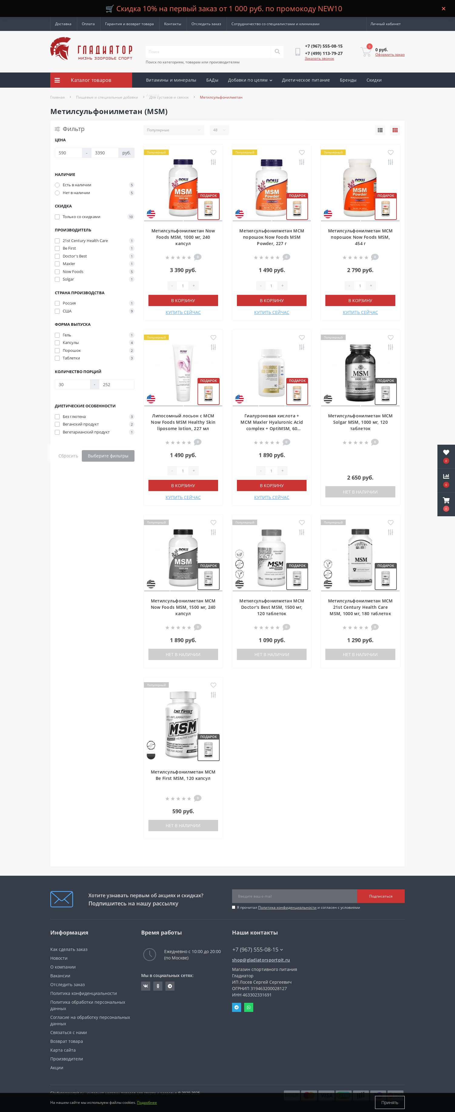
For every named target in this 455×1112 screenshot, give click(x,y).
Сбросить (68, 456)
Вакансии (60, 976)
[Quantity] (183, 285)
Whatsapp (249, 1007)
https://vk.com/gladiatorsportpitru (145, 986)
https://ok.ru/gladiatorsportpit (158, 986)
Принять (389, 1102)
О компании (63, 967)
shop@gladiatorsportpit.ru (261, 960)
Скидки (374, 80)
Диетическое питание (306, 80)
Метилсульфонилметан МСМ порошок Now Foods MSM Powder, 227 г (271, 237)
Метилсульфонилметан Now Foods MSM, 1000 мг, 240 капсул (183, 237)
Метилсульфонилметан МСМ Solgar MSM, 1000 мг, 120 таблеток (360, 422)
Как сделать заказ (69, 949)
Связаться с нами (68, 1032)
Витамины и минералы (171, 80)
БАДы (212, 80)
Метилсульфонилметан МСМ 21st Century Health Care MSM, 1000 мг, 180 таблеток (360, 607)
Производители (66, 1059)
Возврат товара (66, 1041)
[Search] (277, 52)
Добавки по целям (250, 80)
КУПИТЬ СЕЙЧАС (183, 312)
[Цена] (68, 153)
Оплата (88, 23)
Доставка (63, 23)
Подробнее (147, 1102)
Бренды (348, 80)
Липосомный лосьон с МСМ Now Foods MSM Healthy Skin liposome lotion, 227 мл (183, 422)
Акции (153, 95)
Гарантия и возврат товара (129, 23)
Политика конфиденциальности (287, 907)
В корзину (183, 300)
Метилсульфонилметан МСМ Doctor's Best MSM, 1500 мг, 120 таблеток (271, 607)
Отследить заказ (206, 23)
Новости (59, 958)
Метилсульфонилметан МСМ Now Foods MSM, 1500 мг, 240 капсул (183, 607)
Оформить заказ (390, 54)
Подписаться (381, 896)
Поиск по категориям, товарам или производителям (193, 62)
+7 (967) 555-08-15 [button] (257, 949)
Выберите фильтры (108, 456)
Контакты (172, 23)
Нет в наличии (360, 492)
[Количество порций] (72, 384)
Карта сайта (63, 1050)
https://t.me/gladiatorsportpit (170, 986)
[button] (446, 504)
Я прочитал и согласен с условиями (298, 907)
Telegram (236, 1007)
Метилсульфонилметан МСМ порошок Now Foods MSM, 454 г (360, 237)
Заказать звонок (319, 58)
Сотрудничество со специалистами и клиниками (275, 23)
